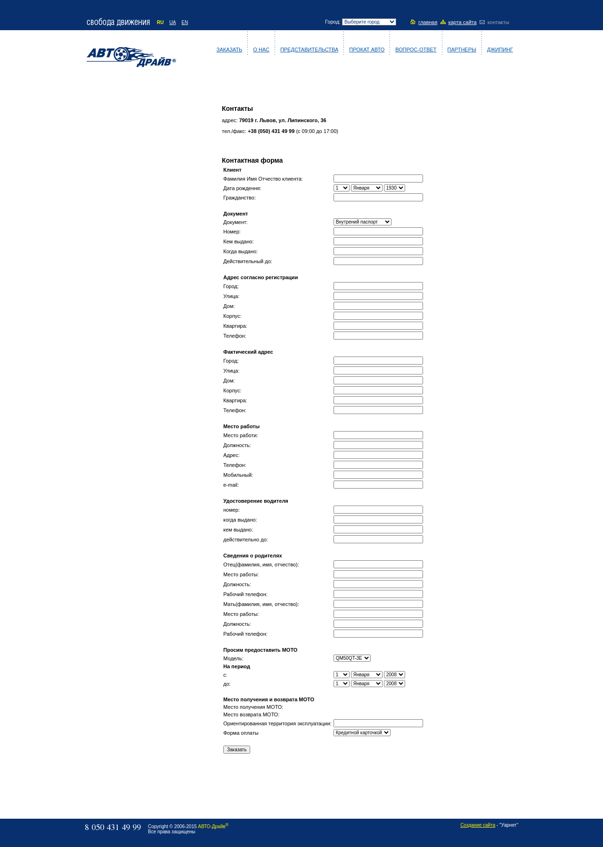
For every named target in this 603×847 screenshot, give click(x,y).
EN (184, 22)
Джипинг (500, 49)
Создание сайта (477, 825)
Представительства (309, 49)
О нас (261, 49)
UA (172, 22)
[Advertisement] (130, 234)
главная (427, 22)
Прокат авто (366, 49)
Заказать (230, 49)
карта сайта (462, 22)
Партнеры (462, 49)
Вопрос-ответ (415, 49)
